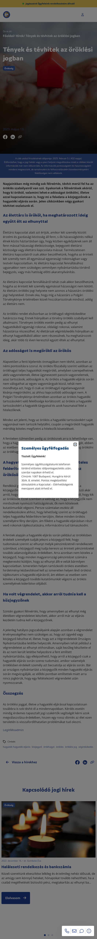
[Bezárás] (75, 444)
